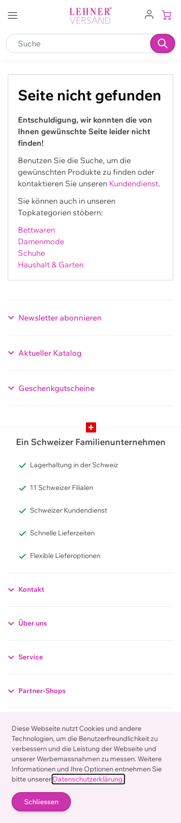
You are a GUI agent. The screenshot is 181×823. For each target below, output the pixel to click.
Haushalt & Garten (51, 264)
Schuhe (31, 253)
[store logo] (91, 15)
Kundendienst (133, 183)
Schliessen (41, 801)
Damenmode (41, 241)
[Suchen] (162, 43)
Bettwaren (36, 230)
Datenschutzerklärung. (88, 779)
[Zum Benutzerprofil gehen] (149, 13)
